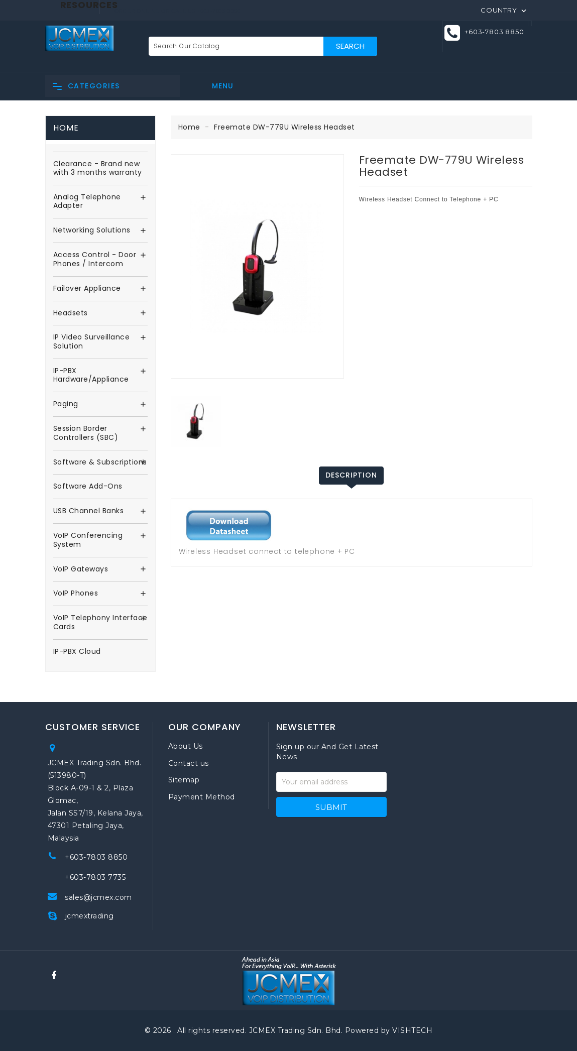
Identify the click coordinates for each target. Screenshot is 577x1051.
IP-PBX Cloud (77, 651)
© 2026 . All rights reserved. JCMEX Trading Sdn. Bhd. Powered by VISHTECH (289, 1030)
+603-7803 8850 (494, 32)
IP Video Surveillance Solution (91, 342)
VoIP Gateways (80, 569)
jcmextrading (89, 915)
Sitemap (184, 779)
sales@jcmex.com (98, 897)
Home (66, 128)
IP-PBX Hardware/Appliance (91, 376)
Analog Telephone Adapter (87, 202)
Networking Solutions (92, 230)
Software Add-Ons (88, 486)
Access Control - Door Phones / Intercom (95, 260)
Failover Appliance (87, 288)
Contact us (188, 763)
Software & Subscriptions (100, 462)
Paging (65, 404)
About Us (185, 746)
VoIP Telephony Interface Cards (100, 623)
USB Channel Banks (88, 511)
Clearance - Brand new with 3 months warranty (97, 169)
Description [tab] (351, 475)
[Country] (504, 10)
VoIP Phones (75, 593)
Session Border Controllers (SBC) (86, 433)
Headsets (70, 313)
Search (350, 46)
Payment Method (201, 796)
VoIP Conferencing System (88, 540)
